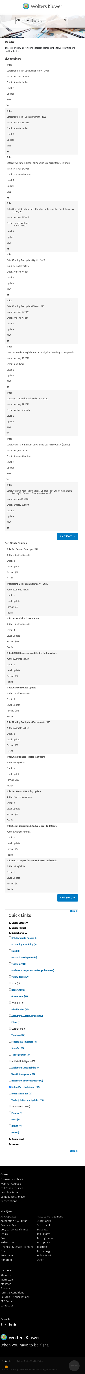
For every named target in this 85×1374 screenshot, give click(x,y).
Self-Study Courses (12, 1188)
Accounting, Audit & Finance (27, 1016)
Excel (4, 1238)
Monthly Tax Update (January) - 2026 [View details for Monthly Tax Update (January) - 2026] (30, 584)
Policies (5, 1288)
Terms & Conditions (12, 1292)
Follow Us (5, 1319)
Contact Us (7, 1305)
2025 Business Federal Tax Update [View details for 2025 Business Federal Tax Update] (28, 757)
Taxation (18, 1035)
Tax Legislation (20, 1055)
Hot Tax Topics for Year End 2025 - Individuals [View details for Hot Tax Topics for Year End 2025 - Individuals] (34, 860)
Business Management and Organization (32, 970)
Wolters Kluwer (20, 1337)
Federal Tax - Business (24, 1042)
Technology (18, 964)
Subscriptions (9, 1201)
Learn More (6, 1270)
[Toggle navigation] (10, 32)
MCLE (15, 1119)
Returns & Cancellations (15, 1297)
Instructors (7, 1279)
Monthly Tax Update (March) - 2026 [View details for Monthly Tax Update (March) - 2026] (29, 117)
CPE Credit (7, 1301)
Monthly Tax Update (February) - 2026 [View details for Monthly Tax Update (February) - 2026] (30, 71)
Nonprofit (18, 990)
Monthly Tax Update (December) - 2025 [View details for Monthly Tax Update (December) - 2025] (31, 722)
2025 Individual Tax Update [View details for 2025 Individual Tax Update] (25, 618)
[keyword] (48, 20)
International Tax (21, 1093)
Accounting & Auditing (24, 944)
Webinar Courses (11, 1183)
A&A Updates (20, 1009)
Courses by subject (12, 1179)
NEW (15, 1132)
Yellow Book (20, 977)
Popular (16, 1113)
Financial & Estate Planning (17, 1246)
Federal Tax (7, 1242)
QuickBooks (44, 1221)
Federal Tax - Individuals (25, 1087)
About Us (6, 1275)
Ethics (15, 1022)
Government (19, 996)
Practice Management (50, 1216)
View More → (67, 536)
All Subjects (6, 1211)
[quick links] (10, 937)
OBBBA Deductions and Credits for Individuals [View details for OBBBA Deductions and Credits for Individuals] (34, 653)
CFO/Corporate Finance (24, 938)
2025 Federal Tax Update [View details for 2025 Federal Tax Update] (24, 687)
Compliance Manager (13, 1196)
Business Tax (8, 1225)
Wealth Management (23, 1074)
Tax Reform (43, 1233)
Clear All (74, 911)
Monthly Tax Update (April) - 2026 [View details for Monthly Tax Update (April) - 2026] (28, 260)
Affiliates (6, 1284)
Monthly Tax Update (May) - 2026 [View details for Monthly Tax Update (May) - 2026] (28, 306)
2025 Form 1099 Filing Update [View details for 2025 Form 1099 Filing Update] (26, 791)
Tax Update (43, 1242)
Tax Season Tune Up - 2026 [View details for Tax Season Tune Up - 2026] (25, 549)
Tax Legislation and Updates (27, 1100)
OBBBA (16, 1126)
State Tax (17, 1048)
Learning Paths (9, 1192)
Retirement (43, 1225)
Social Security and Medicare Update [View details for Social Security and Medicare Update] (30, 398)
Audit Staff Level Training (25, 1068)
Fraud (15, 951)
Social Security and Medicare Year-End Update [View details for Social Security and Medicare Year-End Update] (34, 826)
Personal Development (24, 957)
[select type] (23, 20)
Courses (4, 1174)
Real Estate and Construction (27, 1080)
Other (40, 1259)
